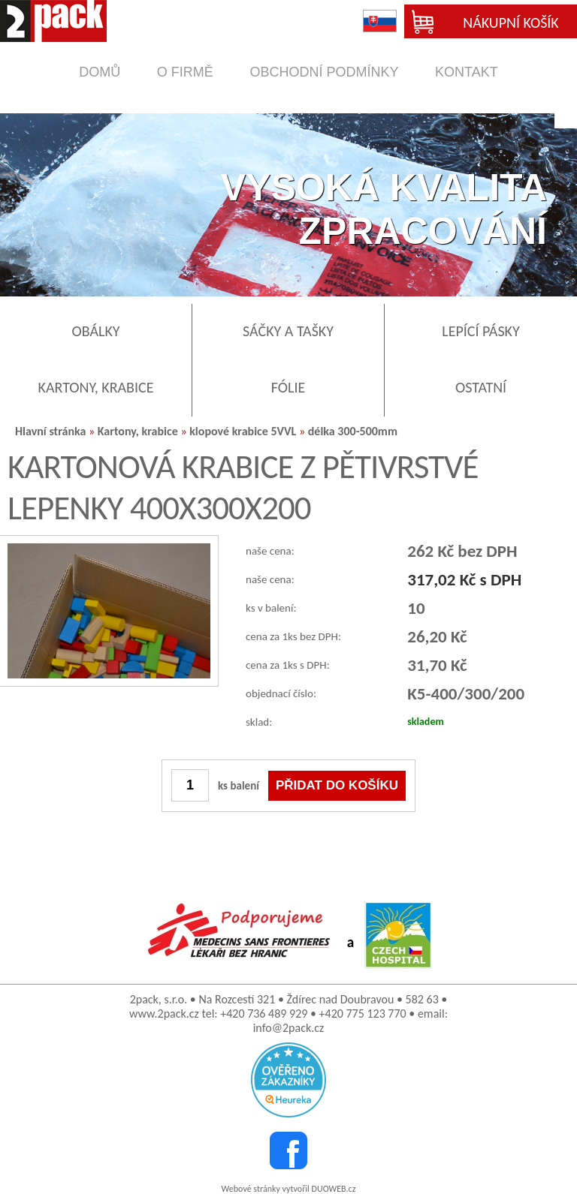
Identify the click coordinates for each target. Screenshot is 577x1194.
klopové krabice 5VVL (242, 431)
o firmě (185, 72)
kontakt (466, 72)
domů (99, 72)
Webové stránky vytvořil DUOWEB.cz (289, 1188)
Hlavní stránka (50, 431)
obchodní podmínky (323, 72)
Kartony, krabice (139, 431)
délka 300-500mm (352, 431)
